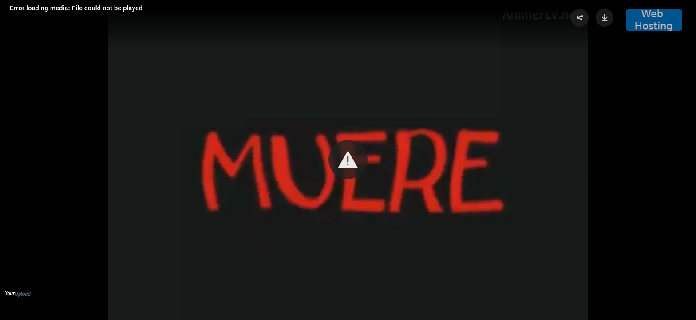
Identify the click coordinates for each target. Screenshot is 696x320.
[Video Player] (348, 160)
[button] (348, 159)
